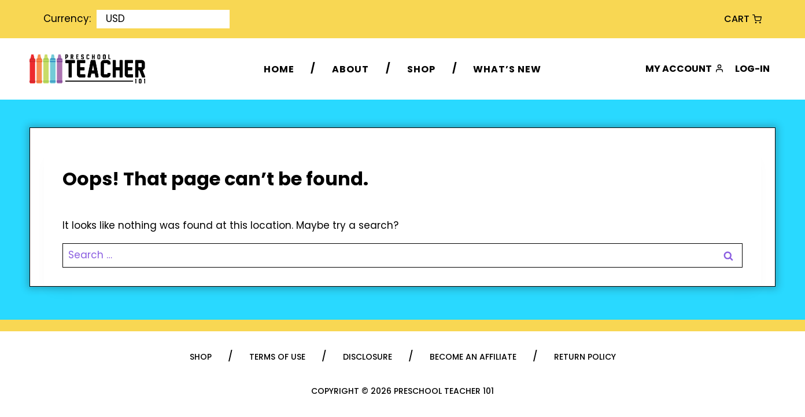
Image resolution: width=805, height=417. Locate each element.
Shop (421, 68)
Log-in (752, 68)
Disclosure (367, 357)
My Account (684, 68)
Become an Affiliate (473, 357)
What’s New (507, 68)
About (350, 68)
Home (279, 68)
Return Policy (585, 357)
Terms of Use (277, 357)
